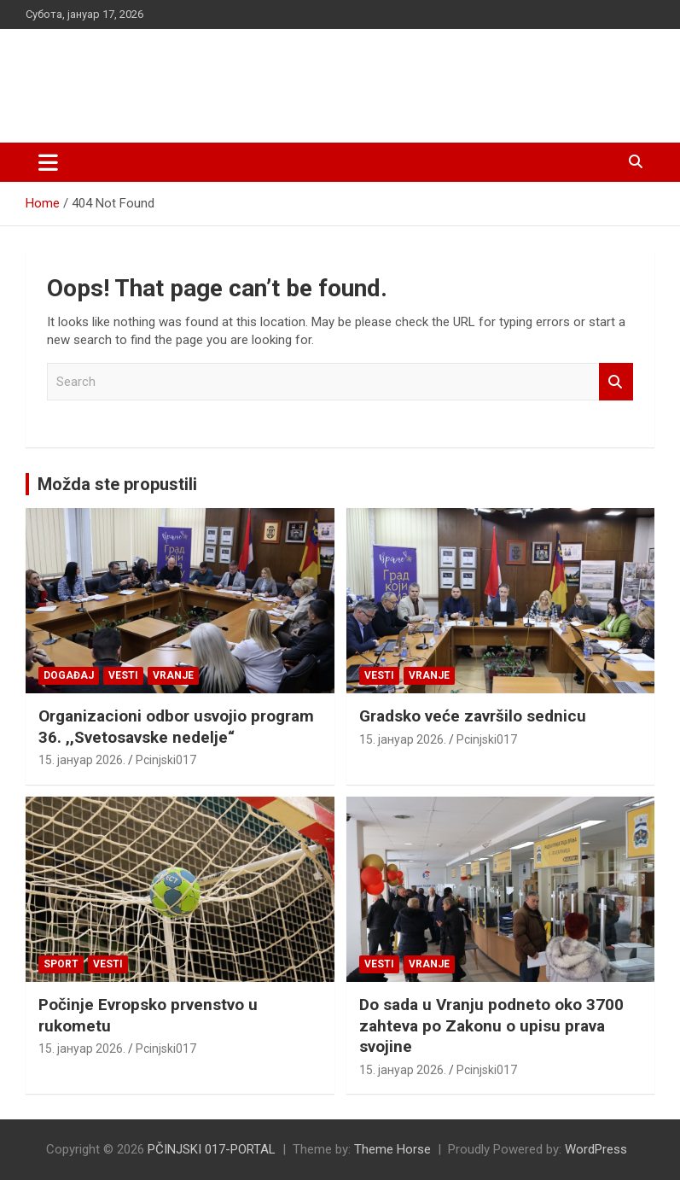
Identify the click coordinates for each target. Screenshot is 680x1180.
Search (616, 382)
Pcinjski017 (166, 760)
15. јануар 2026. (81, 760)
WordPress (596, 1149)
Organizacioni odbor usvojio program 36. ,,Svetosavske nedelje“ (176, 726)
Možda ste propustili (117, 484)
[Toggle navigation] (48, 162)
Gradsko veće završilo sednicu (472, 716)
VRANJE (173, 675)
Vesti (123, 675)
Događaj (69, 675)
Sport (61, 964)
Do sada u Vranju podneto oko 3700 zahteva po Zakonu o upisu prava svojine (491, 1025)
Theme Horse (392, 1149)
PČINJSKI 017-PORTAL (205, 76)
